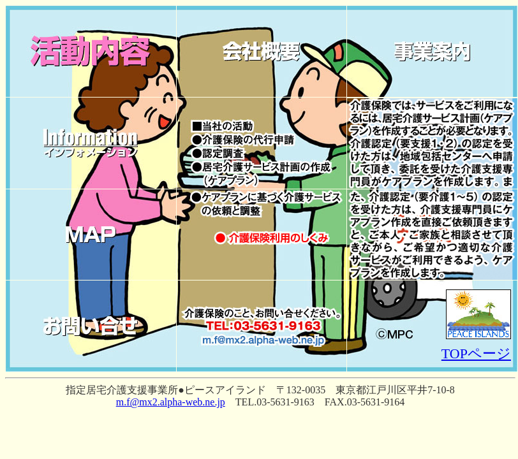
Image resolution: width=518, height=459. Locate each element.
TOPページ (476, 353)
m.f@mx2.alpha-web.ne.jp (170, 402)
